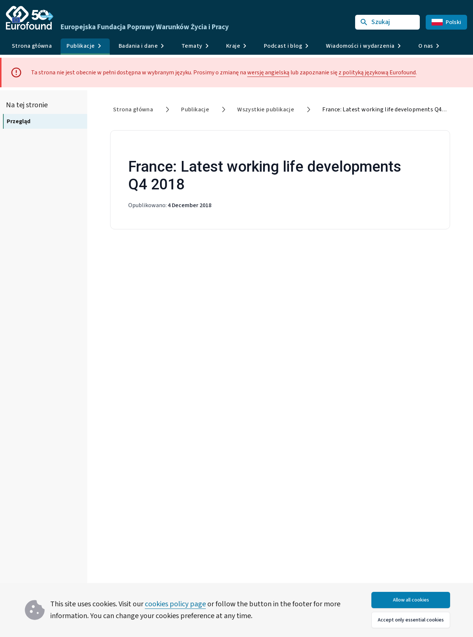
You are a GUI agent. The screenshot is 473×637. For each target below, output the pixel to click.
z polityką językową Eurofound (377, 72)
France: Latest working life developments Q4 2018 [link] (388, 109)
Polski (447, 22)
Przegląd (18, 121)
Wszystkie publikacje (265, 109)
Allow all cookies (411, 600)
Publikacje (195, 109)
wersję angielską (268, 72)
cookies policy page (175, 604)
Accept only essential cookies (411, 620)
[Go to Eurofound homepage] (29, 18)
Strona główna (32, 46)
